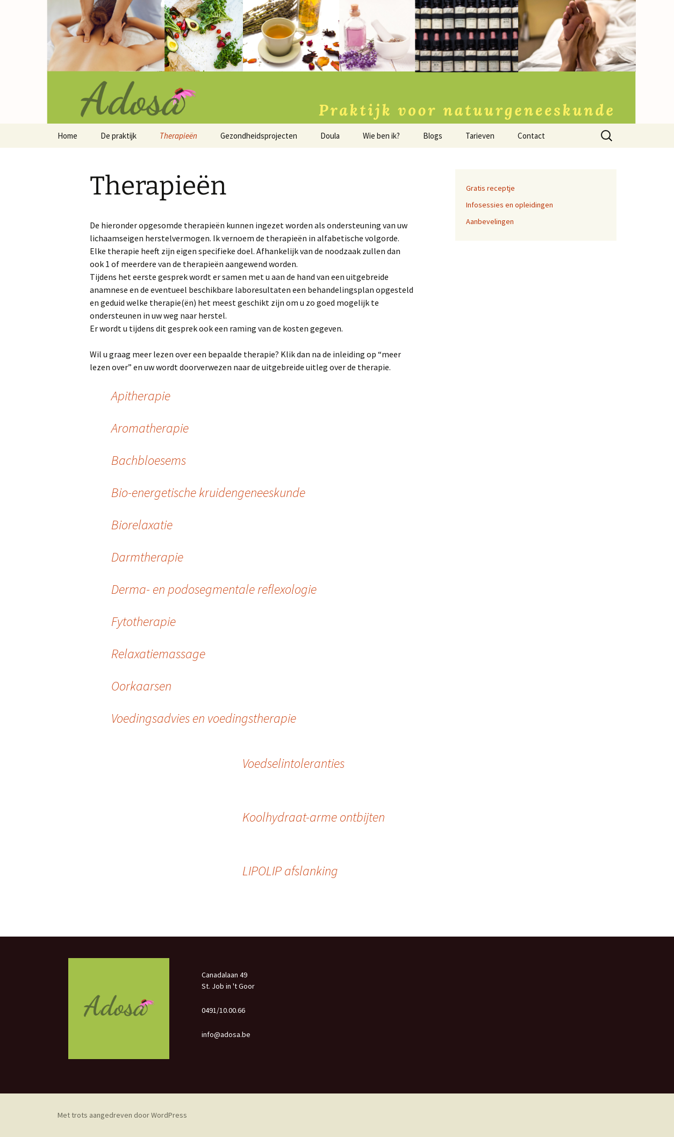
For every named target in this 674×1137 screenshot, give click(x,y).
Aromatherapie (150, 428)
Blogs (432, 136)
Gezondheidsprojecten (258, 136)
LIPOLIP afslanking (290, 870)
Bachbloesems (148, 460)
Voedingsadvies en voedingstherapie (203, 718)
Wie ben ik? (381, 136)
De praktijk (119, 136)
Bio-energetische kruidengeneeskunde (208, 492)
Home (67, 136)
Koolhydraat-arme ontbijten (313, 817)
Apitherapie (140, 395)
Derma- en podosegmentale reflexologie (214, 589)
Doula (330, 136)
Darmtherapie (147, 557)
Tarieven (479, 136)
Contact (531, 136)
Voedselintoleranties (293, 763)
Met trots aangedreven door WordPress (122, 1115)
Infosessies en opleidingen (509, 205)
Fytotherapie (143, 621)
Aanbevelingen (490, 221)
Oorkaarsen (141, 686)
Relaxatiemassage (158, 653)
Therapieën (178, 136)
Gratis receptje (490, 188)
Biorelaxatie (142, 524)
